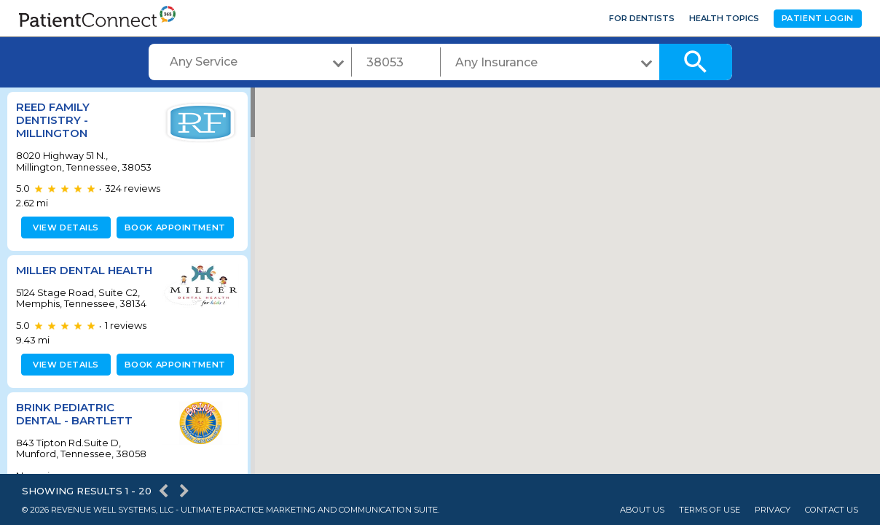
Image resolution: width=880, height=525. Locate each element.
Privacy (772, 510)
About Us (642, 510)
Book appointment (172, 238)
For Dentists (642, 18)
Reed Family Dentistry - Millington (53, 120)
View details (64, 238)
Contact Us (831, 510)
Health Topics (724, 18)
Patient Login (818, 18)
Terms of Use (709, 510)
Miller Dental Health (60, 287)
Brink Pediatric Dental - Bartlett (74, 437)
